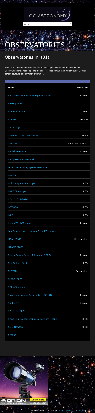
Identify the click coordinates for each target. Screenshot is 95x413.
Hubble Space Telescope (21, 183)
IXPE (10, 215)
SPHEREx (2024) (17, 311)
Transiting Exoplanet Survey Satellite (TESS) (32, 319)
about (61, 410)
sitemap (90, 410)
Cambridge (14, 127)
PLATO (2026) (15, 279)
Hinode (12, 175)
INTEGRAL (13, 207)
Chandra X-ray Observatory (23, 135)
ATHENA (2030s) (17, 111)
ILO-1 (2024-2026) (18, 199)
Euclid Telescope (17, 151)
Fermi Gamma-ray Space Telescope (27, 167)
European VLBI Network (21, 159)
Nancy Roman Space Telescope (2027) (29, 255)
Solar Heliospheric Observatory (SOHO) (30, 295)
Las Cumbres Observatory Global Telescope (32, 231)
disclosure (80, 410)
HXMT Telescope (17, 191)
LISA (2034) (14, 239)
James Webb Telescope (20, 223)
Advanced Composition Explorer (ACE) (29, 95)
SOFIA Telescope (17, 287)
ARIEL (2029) (15, 103)
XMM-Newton (15, 327)
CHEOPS (12, 143)
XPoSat (12, 335)
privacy (69, 410)
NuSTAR (12, 271)
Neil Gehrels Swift (18, 263)
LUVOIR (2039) (16, 247)
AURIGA (12, 119)
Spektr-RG (13, 303)
